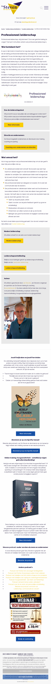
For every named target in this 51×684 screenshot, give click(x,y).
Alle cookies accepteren (25, 677)
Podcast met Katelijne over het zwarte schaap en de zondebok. (26, 575)
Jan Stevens (27, 283)
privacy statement (30, 681)
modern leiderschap (27, 29)
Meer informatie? (25, 540)
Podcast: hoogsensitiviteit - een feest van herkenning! (26, 580)
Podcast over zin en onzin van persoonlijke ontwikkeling (26, 584)
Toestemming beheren (25, 671)
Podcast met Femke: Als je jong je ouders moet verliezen (26, 573)
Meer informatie (14, 125)
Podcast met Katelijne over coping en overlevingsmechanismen (26, 577)
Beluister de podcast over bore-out (26, 586)
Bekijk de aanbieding (25, 639)
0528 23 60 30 (30, 18)
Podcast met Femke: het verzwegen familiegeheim (26, 571)
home (3, 29)
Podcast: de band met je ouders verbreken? (26, 582)
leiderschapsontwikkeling (13, 29)
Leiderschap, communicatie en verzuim (26, 589)
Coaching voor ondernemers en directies (21, 147)
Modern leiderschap (13, 241)
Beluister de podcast (25, 560)
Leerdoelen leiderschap (20, 262)
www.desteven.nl (10, 288)
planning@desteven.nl (29, 22)
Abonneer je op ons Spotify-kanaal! (25, 451)
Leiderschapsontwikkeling (15, 268)
